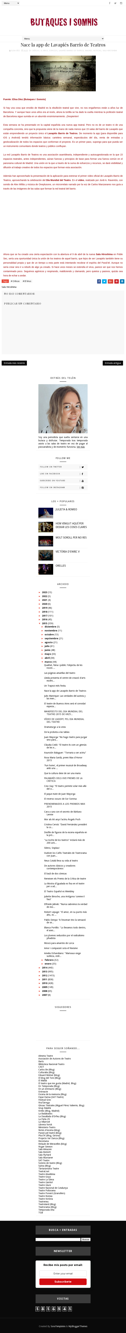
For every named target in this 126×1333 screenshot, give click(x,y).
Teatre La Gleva (46, 1179)
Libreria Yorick (45, 1124)
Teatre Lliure (44, 1185)
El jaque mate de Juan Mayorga (59, 794)
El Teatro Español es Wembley (59, 891)
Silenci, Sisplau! (51, 848)
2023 (45, 592)
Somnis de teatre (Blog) (50, 1163)
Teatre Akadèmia (46, 1174)
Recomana (43, 1141)
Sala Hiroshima (110, 51)
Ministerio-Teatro (46, 1127)
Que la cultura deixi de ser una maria (62, 773)
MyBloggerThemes (77, 1326)
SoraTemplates (58, 1326)
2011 (45, 979)
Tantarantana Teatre (48, 1168)
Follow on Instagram (63, 488)
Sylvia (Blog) (44, 1165)
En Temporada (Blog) (49, 1086)
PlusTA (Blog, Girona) (49, 1135)
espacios (53, 51)
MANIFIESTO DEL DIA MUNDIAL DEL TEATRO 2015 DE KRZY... (63, 713)
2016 (45, 619)
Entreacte (43, 1091)
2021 (45, 600)
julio (47, 646)
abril (47, 658)
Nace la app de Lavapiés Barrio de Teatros (65, 690)
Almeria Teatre (45, 1056)
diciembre (51, 626)
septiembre (52, 638)
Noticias (97, 51)
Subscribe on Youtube (63, 481)
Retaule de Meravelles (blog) (52, 1144)
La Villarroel (44, 1121)
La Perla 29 (44, 1119)
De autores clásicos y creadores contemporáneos (59, 867)
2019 (45, 608)
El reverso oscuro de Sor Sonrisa (60, 798)
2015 (45, 623)
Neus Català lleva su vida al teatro (61, 860)
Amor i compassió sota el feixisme (61, 948)
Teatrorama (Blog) (47, 1207)
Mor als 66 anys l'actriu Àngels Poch (62, 819)
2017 (45, 615)
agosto (49, 642)
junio (48, 650)
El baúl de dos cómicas (55, 873)
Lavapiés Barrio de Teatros (71, 51)
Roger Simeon (45, 1146)
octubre (49, 634)
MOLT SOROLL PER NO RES (71, 537)
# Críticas (15, 281)
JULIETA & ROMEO (66, 509)
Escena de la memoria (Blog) (52, 1094)
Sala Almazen (45, 1149)
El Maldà (42, 1080)
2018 (45, 611)
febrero (49, 960)
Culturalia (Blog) (46, 1072)
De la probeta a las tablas (56, 732)
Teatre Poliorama (46, 1190)
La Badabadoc (45, 1113)
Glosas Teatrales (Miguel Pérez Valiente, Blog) (61, 1105)
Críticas (35, 51)
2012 (45, 975)
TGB (40, 1212)
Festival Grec (44, 1100)
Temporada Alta (46, 1209)
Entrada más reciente (14, 363)
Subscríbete (63, 1281)
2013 (45, 971)
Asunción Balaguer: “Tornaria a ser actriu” (65, 752)
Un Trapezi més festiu (55, 685)
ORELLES (61, 565)
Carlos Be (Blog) (46, 1069)
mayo (48, 654)
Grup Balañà (44, 1108)
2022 (45, 596)
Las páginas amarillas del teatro (59, 673)
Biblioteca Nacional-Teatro (51, 1064)
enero (48, 963)
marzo (48, 662)
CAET (41, 1066)
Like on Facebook (63, 474)
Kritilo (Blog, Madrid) (48, 1110)
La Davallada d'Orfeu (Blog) (52, 1116)
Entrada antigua (113, 363)
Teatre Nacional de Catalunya (53, 1188)
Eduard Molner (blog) (49, 1075)
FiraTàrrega (44, 1102)
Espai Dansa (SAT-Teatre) (51, 1097)
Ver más (81, 447)
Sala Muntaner (45, 1157)
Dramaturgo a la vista (55, 727)
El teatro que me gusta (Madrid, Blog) (57, 1083)
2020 (45, 604)
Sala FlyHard (44, 1155)
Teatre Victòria (45, 1199)
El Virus (44, 51)
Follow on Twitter (63, 467)
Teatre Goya (44, 1176)
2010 (45, 983)
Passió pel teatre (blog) (50, 1133)
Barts (41, 1061)
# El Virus (27, 281)
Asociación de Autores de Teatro (54, 1058)
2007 (45, 995)
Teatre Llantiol (45, 1182)
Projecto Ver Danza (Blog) (51, 1138)
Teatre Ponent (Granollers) (51, 1193)
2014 (45, 967)
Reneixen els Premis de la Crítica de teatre (65, 878)
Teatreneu (43, 1201)
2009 (45, 987)
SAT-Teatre (43, 1160)
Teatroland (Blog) (47, 1204)
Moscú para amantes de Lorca (59, 943)
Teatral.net (43, 1171)
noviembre (51, 630)
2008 (45, 991)
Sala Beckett (44, 1152)
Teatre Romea (45, 1196)
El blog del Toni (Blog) (49, 1078)
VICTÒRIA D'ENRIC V (68, 551)
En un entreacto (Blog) (49, 1089)
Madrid (88, 51)
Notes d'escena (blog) (49, 1130)
